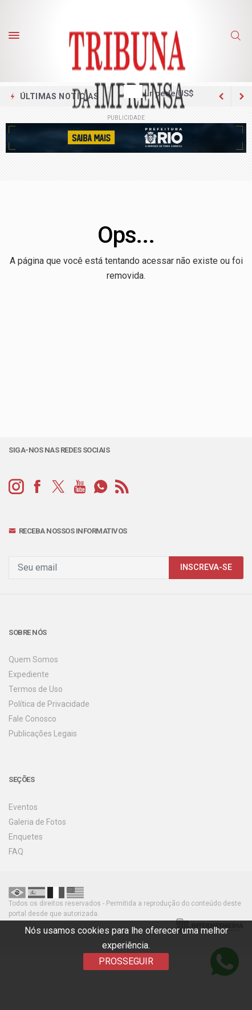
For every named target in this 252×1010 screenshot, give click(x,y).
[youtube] (79, 487)
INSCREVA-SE (206, 567)
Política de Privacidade (49, 703)
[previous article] (241, 96)
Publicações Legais (43, 733)
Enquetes (26, 836)
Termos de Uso (36, 689)
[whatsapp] (100, 487)
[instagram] (16, 487)
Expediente (29, 674)
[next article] (221, 96)
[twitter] (58, 487)
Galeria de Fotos (37, 821)
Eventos (23, 807)
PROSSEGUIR (126, 961)
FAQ (16, 851)
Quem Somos (33, 659)
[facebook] (37, 487)
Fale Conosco (32, 718)
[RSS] (121, 487)
